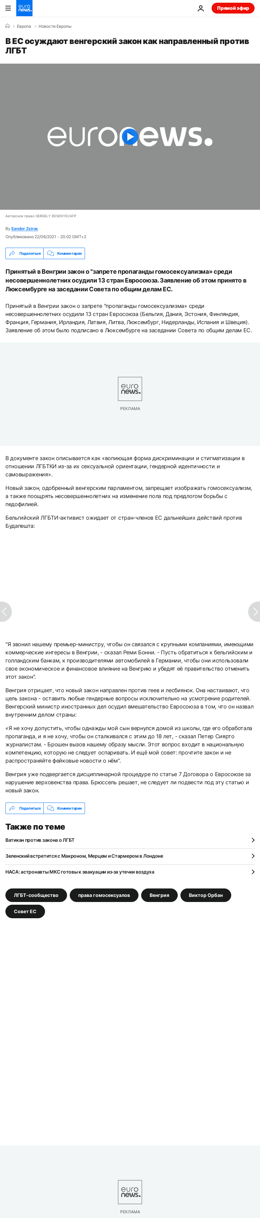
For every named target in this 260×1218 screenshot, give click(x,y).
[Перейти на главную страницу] (24, 8)
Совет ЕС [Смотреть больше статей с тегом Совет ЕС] (25, 911)
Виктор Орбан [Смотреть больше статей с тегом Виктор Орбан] (206, 895)
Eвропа (24, 26)
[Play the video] (130, 137)
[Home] (7, 26)
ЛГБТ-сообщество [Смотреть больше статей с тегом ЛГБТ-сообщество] (36, 895)
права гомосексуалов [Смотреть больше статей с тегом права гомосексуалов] (104, 895)
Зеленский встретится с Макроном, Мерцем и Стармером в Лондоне (84, 856)
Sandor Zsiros (24, 228)
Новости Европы (55, 26)
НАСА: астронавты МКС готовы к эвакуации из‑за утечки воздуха (79, 872)
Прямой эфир (233, 8)
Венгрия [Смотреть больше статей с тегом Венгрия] (159, 895)
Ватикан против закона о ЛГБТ (39, 840)
